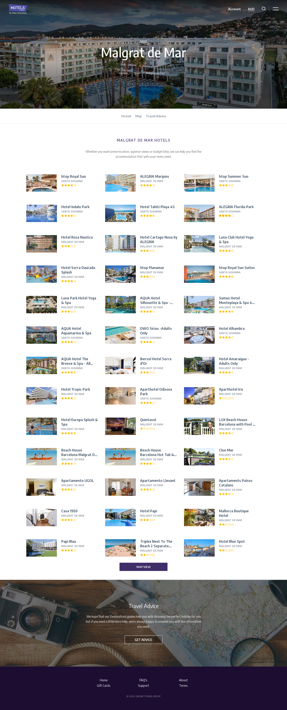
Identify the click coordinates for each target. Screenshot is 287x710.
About (183, 680)
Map (138, 116)
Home (104, 680)
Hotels (126, 116)
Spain (137, 73)
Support (143, 685)
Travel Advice (156, 116)
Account (234, 9)
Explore (123, 73)
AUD (251, 9)
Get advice (143, 640)
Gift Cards (103, 685)
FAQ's (143, 680)
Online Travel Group (148, 696)
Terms (183, 685)
